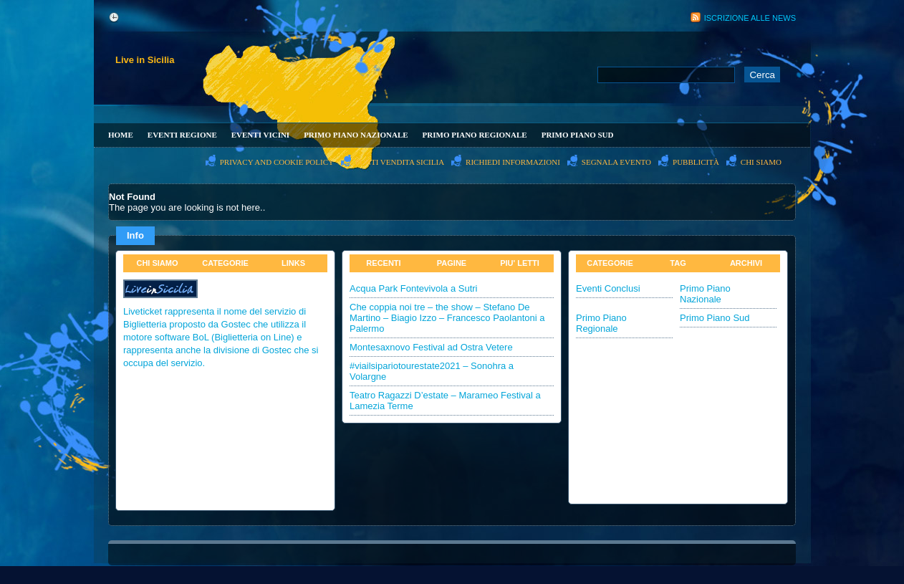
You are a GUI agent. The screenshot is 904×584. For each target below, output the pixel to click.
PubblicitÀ (696, 162)
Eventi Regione (182, 134)
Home (120, 134)
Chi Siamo (761, 162)
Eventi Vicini (260, 134)
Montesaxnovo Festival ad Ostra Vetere (431, 347)
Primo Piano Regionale (475, 134)
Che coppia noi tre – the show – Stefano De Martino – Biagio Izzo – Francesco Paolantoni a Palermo (447, 318)
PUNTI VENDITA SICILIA (399, 162)
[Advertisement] (515, 25)
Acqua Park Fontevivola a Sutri (413, 288)
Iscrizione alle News (750, 18)
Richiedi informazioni (513, 162)
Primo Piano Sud (578, 134)
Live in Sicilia (144, 59)
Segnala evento (616, 162)
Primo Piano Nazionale (356, 134)
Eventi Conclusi (608, 288)
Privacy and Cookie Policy (277, 162)
